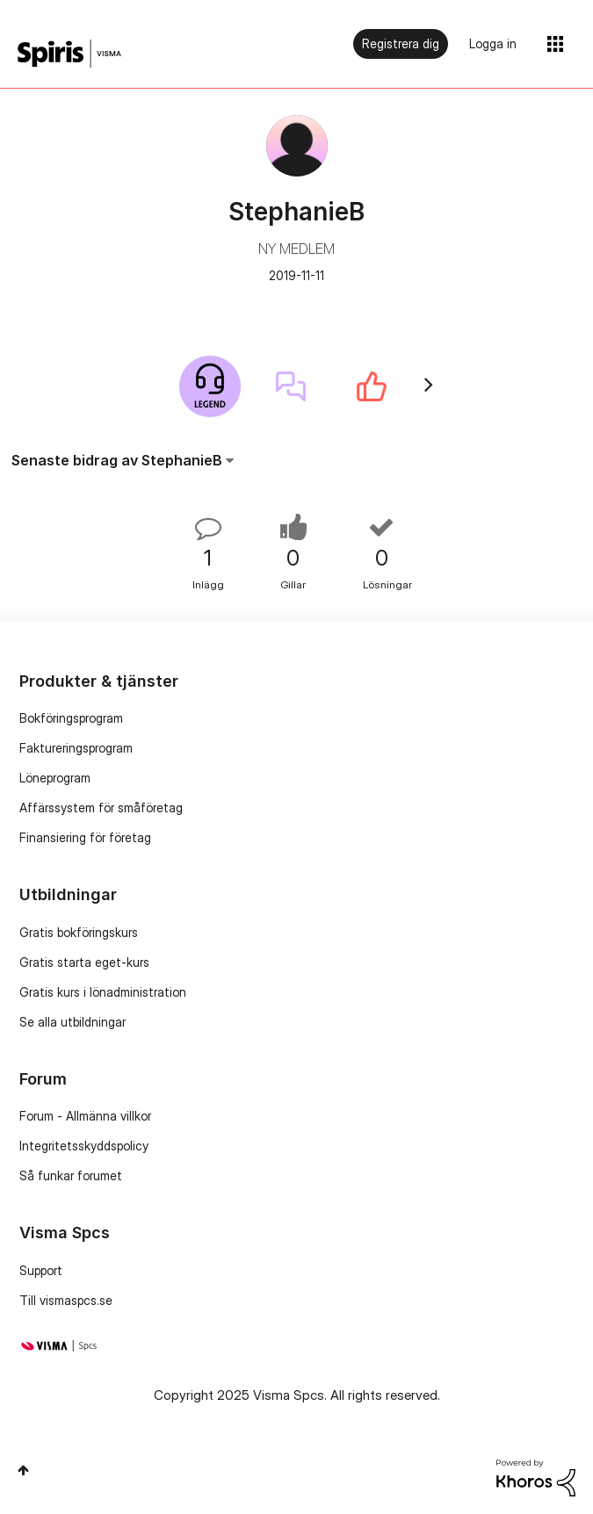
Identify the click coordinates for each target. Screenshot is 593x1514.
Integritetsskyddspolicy (83, 1145)
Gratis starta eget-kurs (84, 962)
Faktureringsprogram (76, 747)
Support (40, 1270)
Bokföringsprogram (71, 717)
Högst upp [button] (23, 1470)
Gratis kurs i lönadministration (102, 991)
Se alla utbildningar (72, 1021)
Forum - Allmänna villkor (85, 1115)
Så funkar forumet (70, 1175)
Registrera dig (400, 43)
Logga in (493, 43)
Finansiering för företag (85, 837)
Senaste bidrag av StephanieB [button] (116, 460)
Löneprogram (54, 777)
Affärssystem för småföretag (101, 807)
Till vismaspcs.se (65, 1300)
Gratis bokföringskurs (78, 932)
